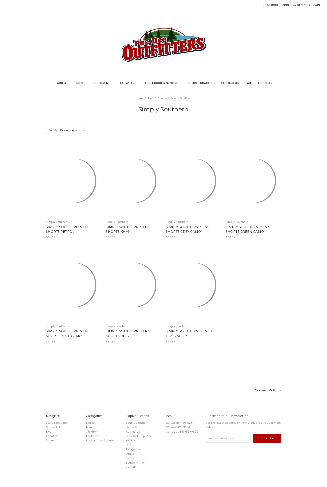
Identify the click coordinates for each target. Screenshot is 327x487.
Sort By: (53, 130)
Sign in (287, 5)
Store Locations (201, 83)
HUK (128, 445)
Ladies (62, 83)
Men (81, 83)
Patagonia (133, 449)
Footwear (128, 83)
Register (303, 5)
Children (102, 83)
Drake (130, 454)
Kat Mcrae (133, 431)
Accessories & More (163, 83)
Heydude (131, 427)
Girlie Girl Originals (138, 436)
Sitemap (51, 440)
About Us (265, 83)
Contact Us (230, 83)
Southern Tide (135, 462)
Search (272, 5)
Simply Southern (137, 423)
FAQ (248, 83)
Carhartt (132, 458)
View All (131, 467)
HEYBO (130, 440)
